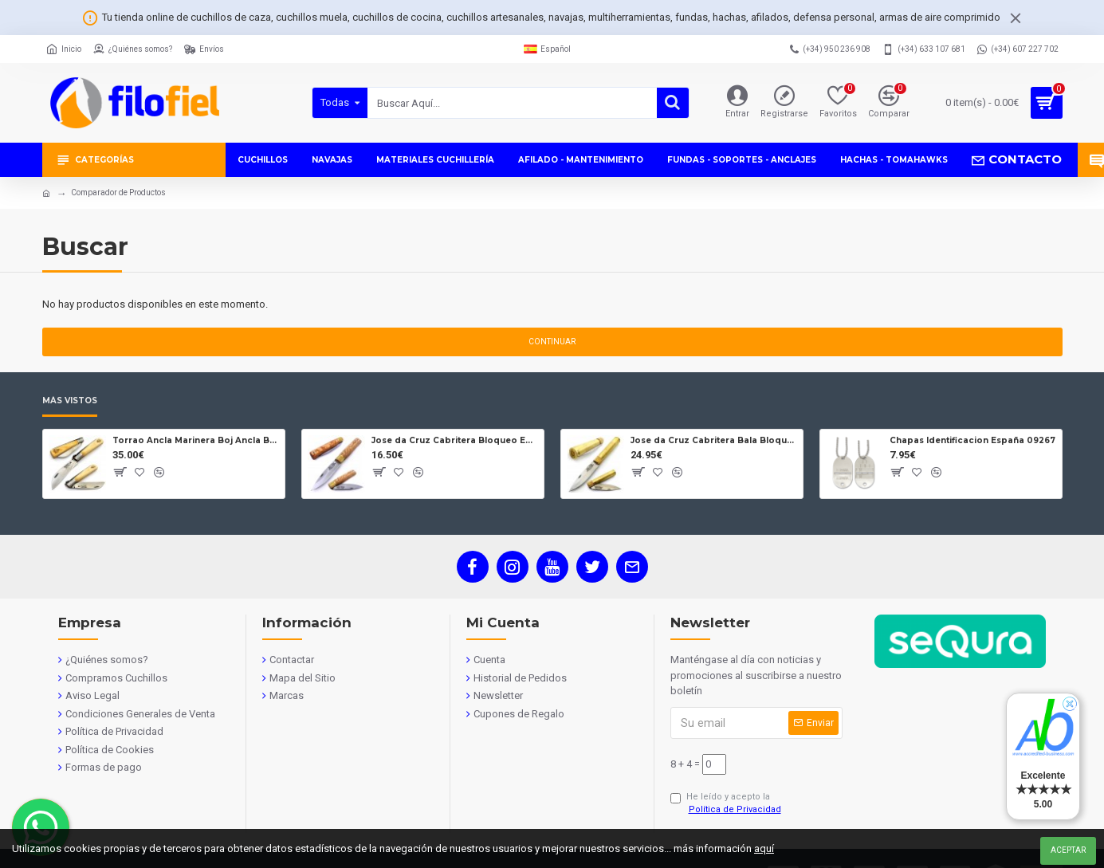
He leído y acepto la (727, 804)
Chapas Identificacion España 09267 (972, 440)
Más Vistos (69, 401)
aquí (764, 848)
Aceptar (1068, 850)
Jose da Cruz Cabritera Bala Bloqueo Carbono (714, 440)
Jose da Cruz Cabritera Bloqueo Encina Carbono (454, 440)
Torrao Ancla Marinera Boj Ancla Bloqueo (195, 440)
